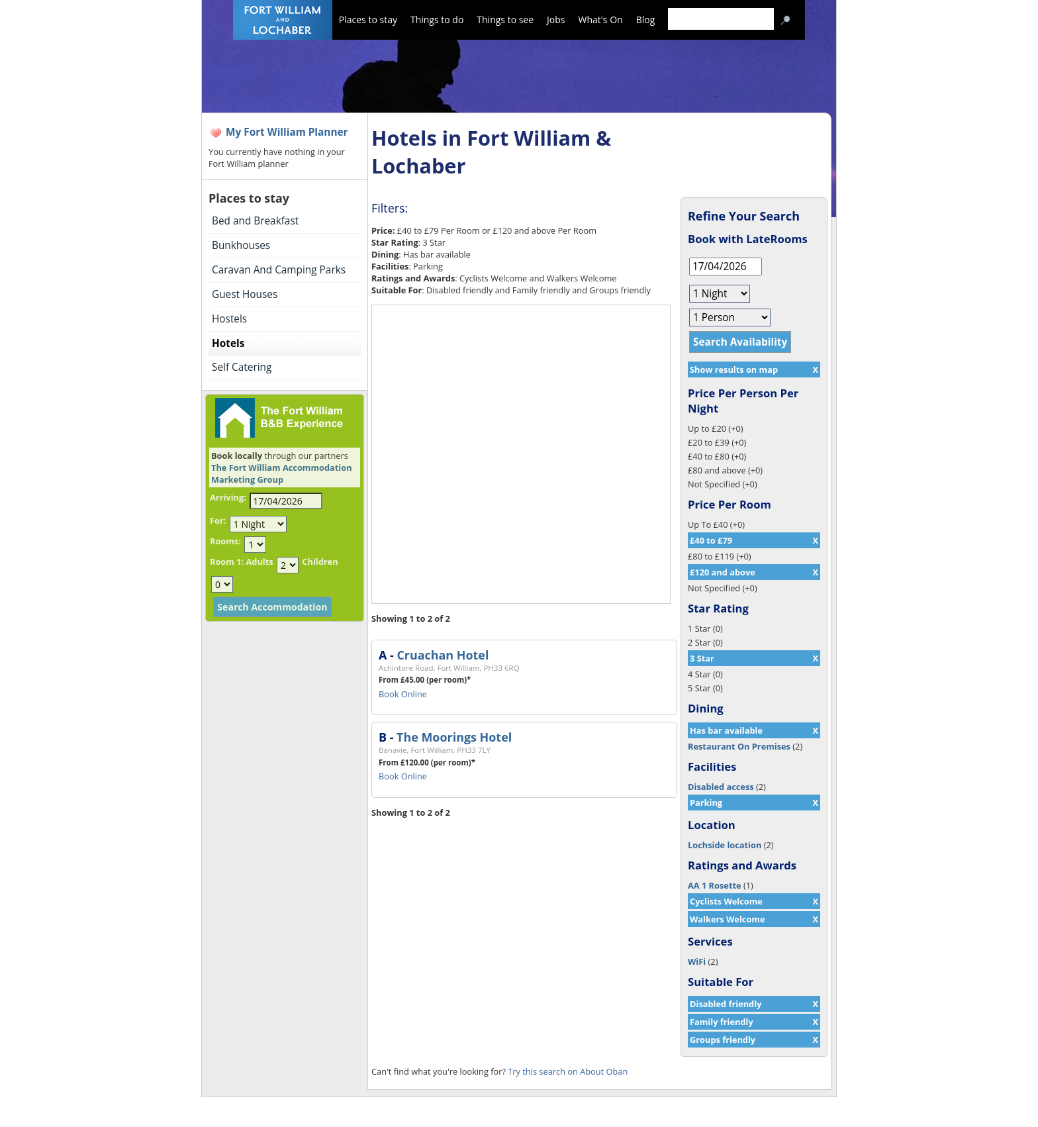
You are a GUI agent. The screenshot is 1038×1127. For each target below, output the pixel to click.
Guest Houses (244, 294)
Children (320, 561)
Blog (645, 19)
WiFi (697, 961)
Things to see (505, 19)
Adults (259, 561)
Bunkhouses (241, 245)
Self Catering (241, 367)
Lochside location (724, 845)
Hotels (228, 343)
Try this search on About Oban (568, 1071)
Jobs (556, 19)
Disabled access (721, 787)
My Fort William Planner (287, 132)
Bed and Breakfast (255, 221)
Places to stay (368, 19)
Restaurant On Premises (739, 746)
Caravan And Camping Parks (279, 270)
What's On (601, 19)
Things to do (436, 19)
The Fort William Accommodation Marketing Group (281, 473)
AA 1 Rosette (714, 885)
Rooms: (225, 541)
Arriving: (228, 497)
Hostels (229, 319)
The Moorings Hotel (454, 737)
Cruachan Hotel (443, 655)
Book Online (403, 694)
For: (218, 520)
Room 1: (227, 561)
